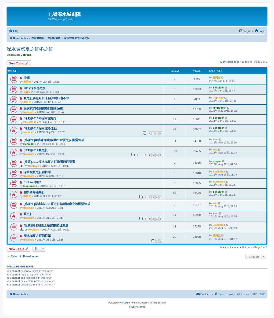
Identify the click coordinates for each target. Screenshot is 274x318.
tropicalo (218, 97)
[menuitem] (13, 31)
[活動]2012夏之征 (36, 150)
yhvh (215, 139)
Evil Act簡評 (32, 182)
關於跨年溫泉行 (34, 192)
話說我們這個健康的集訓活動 (43, 108)
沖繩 (27, 78)
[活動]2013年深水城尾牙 (40, 118)
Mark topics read (229, 61)
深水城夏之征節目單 (37, 172)
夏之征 (28, 214)
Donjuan (26, 54)
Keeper (217, 161)
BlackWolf (29, 122)
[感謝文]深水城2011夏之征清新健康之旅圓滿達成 (57, 204)
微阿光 (27, 81)
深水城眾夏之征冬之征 (30, 48)
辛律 (26, 92)
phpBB (124, 302)
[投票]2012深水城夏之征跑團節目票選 (49, 162)
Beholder (218, 87)
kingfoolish (220, 107)
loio (215, 149)
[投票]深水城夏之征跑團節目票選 (46, 225)
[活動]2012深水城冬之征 (40, 128)
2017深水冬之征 (35, 88)
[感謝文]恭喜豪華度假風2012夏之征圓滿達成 (54, 140)
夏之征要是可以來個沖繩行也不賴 (46, 98)
